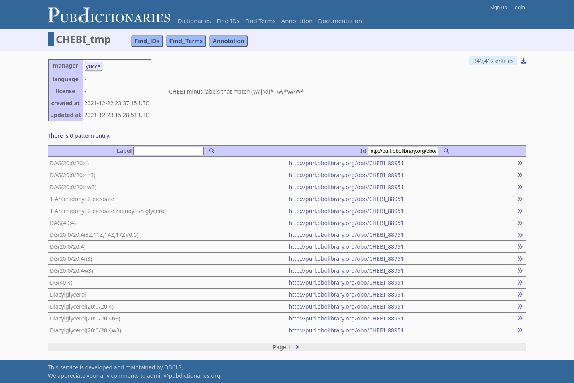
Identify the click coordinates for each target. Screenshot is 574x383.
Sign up (498, 7)
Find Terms (260, 21)
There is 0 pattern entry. (79, 135)
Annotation (297, 21)
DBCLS (172, 367)
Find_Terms (186, 40)
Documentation (340, 21)
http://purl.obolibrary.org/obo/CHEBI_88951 (346, 163)
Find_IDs (147, 40)
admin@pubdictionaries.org (183, 375)
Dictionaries (194, 21)
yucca (93, 66)
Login (519, 7)
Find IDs (227, 21)
